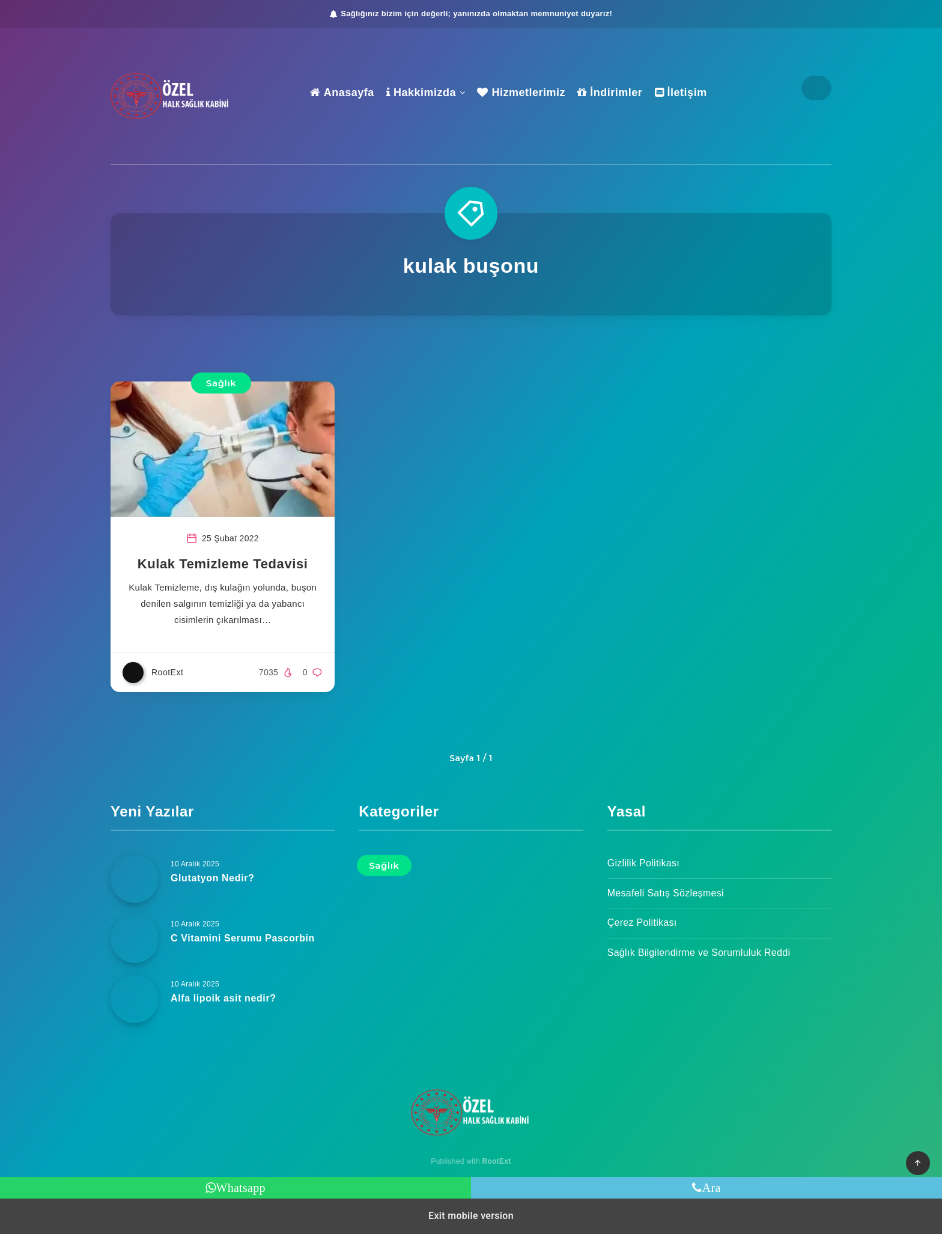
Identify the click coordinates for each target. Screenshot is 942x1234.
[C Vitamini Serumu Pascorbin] (135, 939)
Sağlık (221, 383)
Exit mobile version (471, 1215)
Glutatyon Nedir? (212, 878)
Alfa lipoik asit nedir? (223, 998)
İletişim (681, 93)
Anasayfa (342, 93)
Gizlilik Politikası (643, 863)
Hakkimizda (421, 93)
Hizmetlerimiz (521, 93)
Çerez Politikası (642, 922)
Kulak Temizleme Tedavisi (223, 563)
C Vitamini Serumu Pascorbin (243, 938)
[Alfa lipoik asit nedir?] (135, 999)
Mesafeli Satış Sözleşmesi (665, 893)
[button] (918, 1163)
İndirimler (609, 93)
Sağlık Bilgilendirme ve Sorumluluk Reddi (699, 952)
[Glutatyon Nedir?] (135, 879)
